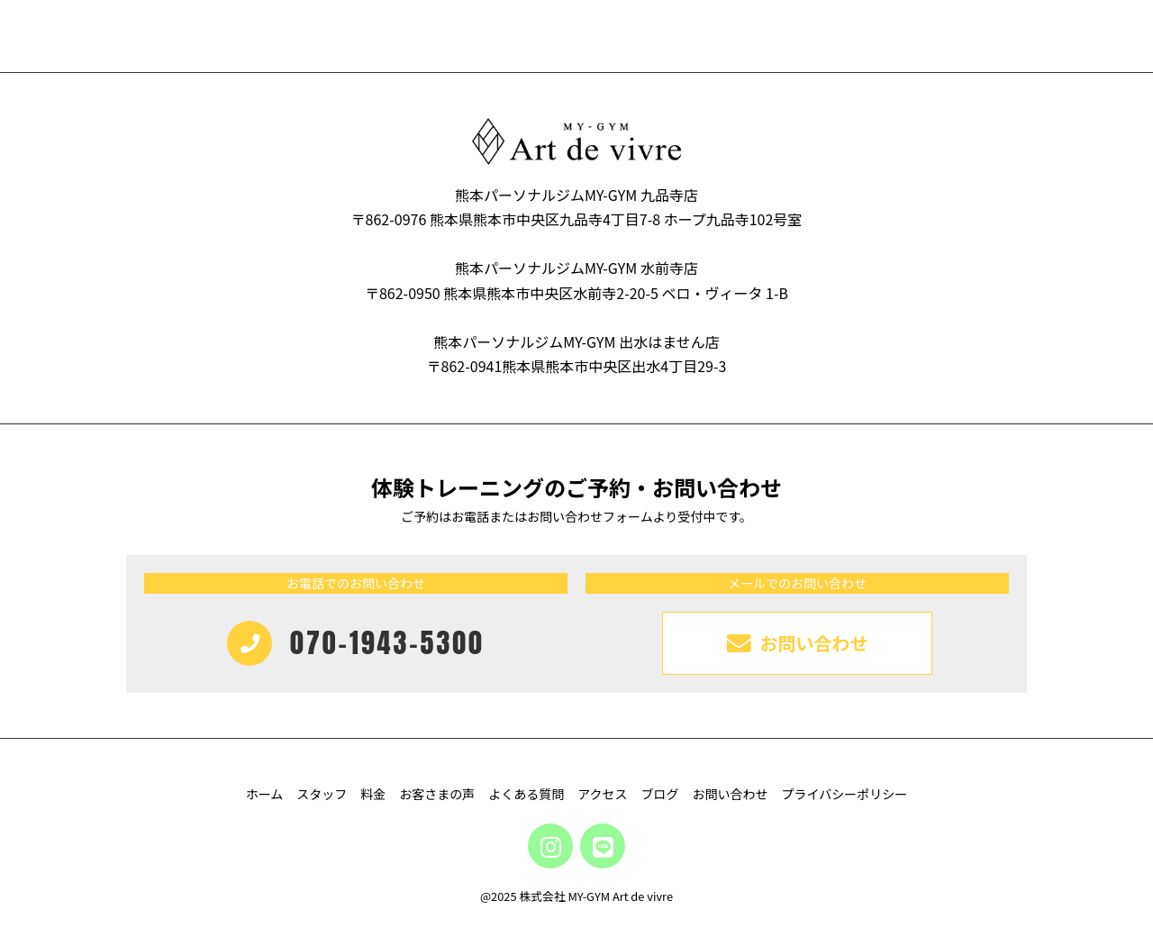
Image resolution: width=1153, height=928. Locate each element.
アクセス (602, 794)
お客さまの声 (437, 794)
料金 (373, 794)
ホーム (265, 794)
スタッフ (321, 794)
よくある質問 (526, 794)
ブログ (660, 794)
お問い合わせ (730, 794)
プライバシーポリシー (845, 794)
